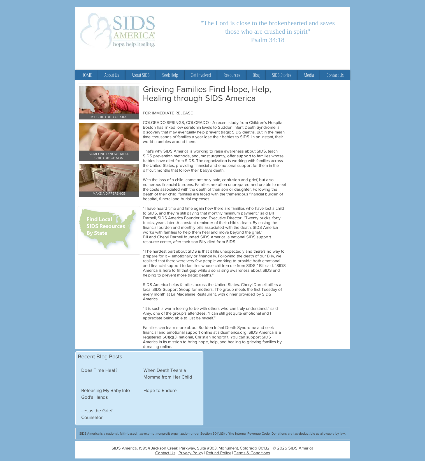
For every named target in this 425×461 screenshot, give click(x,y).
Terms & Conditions (252, 452)
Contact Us (165, 452)
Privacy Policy (190, 452)
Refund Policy (218, 452)
